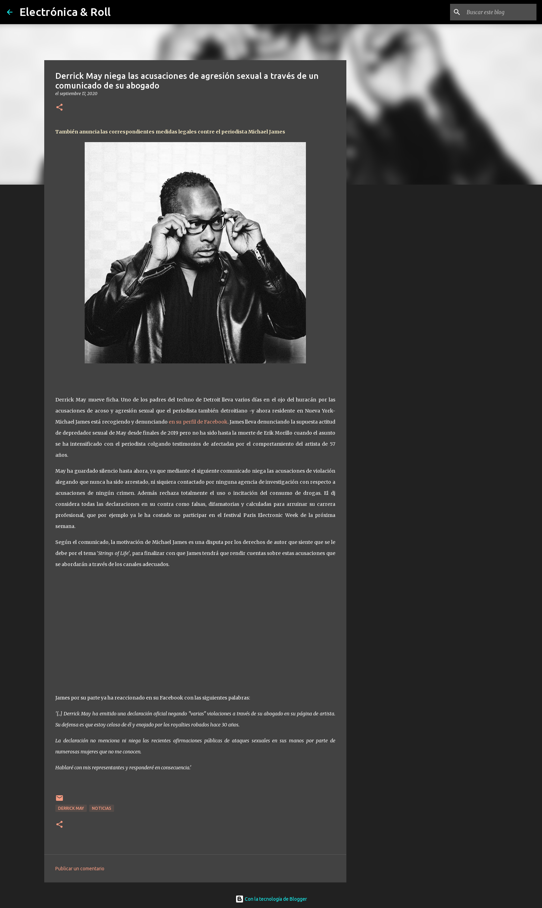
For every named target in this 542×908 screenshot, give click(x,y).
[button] (59, 107)
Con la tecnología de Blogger (271, 899)
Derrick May (71, 808)
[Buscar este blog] (500, 12)
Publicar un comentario (79, 868)
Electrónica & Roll (65, 12)
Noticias (101, 808)
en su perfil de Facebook (198, 422)
